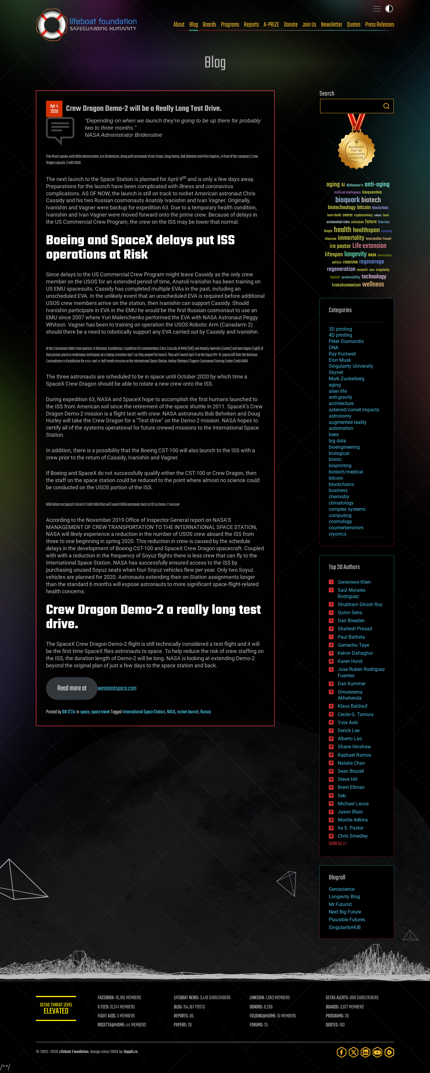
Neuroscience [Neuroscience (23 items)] (384, 255)
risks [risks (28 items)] (371, 270)
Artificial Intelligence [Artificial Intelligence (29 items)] (347, 193)
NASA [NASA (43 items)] (372, 255)
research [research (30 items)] (362, 270)
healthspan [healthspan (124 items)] (366, 230)
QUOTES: (332, 1025)
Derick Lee (349, 730)
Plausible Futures (347, 919)
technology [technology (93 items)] (374, 277)
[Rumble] (389, 1052)
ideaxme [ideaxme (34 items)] (330, 239)
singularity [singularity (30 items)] (382, 270)
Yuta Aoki (348, 722)
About (179, 24)
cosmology (340, 521)
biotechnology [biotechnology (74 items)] (342, 208)
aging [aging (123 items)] (333, 184)
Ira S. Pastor (350, 828)
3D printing (340, 329)
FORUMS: (257, 1025)
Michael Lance (353, 804)
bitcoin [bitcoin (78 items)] (364, 208)
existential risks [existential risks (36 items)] (338, 222)
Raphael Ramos (354, 755)
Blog (193, 24)
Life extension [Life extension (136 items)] (369, 246)
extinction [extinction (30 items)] (357, 222)
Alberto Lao (350, 738)
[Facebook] (341, 1052)
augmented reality (348, 422)
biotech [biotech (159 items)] (371, 200)
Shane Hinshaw (354, 746)
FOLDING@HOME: (264, 1016)
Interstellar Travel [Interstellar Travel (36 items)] (378, 239)
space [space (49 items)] (335, 277)
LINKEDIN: (258, 998)
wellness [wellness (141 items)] (373, 285)
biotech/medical (346, 472)
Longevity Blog (344, 896)
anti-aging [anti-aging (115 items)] (377, 184)
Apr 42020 (54, 109)
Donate (291, 24)
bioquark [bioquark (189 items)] (347, 200)
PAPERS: (181, 1025)
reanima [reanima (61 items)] (350, 262)
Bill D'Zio (69, 712)
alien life (338, 391)
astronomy (340, 416)
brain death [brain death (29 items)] (334, 215)
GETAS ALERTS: (337, 998)
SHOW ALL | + (338, 844)
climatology (341, 503)
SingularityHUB (345, 927)
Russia (205, 712)
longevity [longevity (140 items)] (355, 254)
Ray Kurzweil (342, 354)
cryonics (337, 534)
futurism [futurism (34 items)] (383, 222)
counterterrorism (346, 528)
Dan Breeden (351, 620)
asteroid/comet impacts (354, 410)
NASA (171, 712)
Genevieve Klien (354, 582)
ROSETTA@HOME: (113, 1025)
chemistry (339, 496)
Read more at (71, 688)
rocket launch (188, 712)
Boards (209, 24)
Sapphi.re (130, 1052)
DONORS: (257, 1007)
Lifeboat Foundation (73, 1052)
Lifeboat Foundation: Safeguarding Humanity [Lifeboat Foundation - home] (86, 24)
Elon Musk (340, 360)
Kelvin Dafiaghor (355, 653)
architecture (341, 403)
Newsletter (331, 24)
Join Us (309, 24)
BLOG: (179, 1007)
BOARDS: (333, 1007)
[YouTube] (377, 1052)
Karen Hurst (350, 661)
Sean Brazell (351, 771)
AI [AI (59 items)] (343, 185)
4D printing (340, 335)
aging (335, 385)
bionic (335, 459)
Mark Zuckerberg (346, 378)
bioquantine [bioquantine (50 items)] (372, 192)
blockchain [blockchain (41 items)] (380, 208)
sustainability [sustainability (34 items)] (350, 278)
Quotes (353, 24)
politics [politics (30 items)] (337, 263)
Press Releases (379, 24)
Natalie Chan (351, 763)
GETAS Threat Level (57, 1009)
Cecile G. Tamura (356, 714)
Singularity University (351, 366)
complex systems (347, 509)
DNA (333, 347)
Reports (251, 24)
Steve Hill (347, 779)
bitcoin (336, 478)
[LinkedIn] (365, 1052)
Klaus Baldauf (353, 706)
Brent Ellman (351, 787)
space (84, 712)
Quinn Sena (350, 612)
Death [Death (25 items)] (386, 215)
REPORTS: (182, 1016)
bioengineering (344, 447)
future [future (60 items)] (371, 222)
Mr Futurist (340, 904)
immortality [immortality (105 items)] (351, 238)
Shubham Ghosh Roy (360, 604)
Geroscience (341, 889)
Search (386, 106)
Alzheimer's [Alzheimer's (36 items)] (354, 185)
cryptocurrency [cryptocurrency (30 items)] (363, 215)
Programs (230, 24)
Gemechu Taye (353, 645)
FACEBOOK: (107, 998)
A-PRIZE (271, 24)
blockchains (341, 484)
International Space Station (143, 712)
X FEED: (104, 1007)
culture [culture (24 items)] (377, 215)
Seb (342, 795)
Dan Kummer (352, 683)
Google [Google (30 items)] (328, 231)
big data (337, 441)
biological (339, 453)
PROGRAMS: (335, 1016)
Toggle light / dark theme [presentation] (389, 9)
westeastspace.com (117, 688)
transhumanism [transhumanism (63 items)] (346, 285)
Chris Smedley (353, 836)
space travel (100, 712)
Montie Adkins (353, 820)
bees (334, 434)
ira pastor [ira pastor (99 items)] (340, 246)
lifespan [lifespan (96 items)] (334, 254)
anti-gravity (340, 397)
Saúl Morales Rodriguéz (352, 593)
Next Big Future (345, 912)
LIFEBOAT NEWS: (187, 998)
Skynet (336, 372)
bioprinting (340, 465)
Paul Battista (351, 637)
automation (341, 428)
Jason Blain (350, 812)
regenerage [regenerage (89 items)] (371, 262)
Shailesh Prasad (355, 628)
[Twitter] (353, 1052)
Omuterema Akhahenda (350, 695)
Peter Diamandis (346, 341)
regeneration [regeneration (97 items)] (341, 269)
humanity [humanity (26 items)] (386, 231)
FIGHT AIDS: (108, 1016)
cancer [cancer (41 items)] (348, 215)
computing (340, 515)
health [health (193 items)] (342, 230)
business (338, 490)
